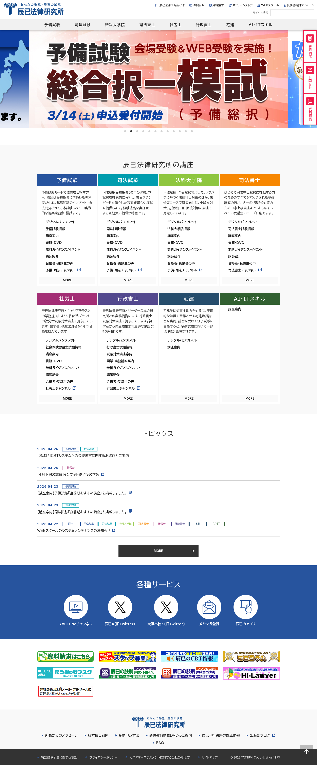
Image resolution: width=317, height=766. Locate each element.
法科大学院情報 (178, 228)
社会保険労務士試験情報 (63, 347)
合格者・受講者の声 (181, 263)
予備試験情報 (55, 228)
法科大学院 (115, 25)
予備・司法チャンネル (63, 270)
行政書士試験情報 (119, 347)
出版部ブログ (262, 736)
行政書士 (204, 25)
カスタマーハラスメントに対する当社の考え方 (160, 758)
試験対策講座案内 (119, 354)
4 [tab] (143, 131)
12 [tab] (192, 131)
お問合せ (198, 5)
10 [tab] (180, 131)
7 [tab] (162, 131)
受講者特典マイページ (300, 5)
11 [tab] (186, 131)
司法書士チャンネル (245, 270)
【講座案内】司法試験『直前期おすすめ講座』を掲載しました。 (84, 512)
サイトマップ (210, 758)
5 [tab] (149, 131)
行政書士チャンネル (123, 388)
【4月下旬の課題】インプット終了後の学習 (71, 474)
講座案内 (52, 235)
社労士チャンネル (61, 388)
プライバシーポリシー (103, 758)
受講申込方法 (128, 736)
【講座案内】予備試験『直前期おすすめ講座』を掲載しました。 (84, 493)
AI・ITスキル (261, 25)
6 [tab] (155, 131)
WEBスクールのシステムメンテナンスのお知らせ (76, 530)
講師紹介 (52, 256)
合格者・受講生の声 (59, 263)
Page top (306, 751)
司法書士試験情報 (241, 228)
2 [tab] (131, 131)
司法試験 (83, 25)
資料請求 (218, 5)
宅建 (230, 25)
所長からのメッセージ (61, 736)
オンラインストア (243, 5)
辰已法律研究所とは (172, 5)
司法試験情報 (116, 228)
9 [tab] (174, 131)
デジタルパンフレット (60, 222)
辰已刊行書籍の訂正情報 (221, 736)
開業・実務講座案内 (120, 361)
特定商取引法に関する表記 (59, 758)
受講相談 (310, 110)
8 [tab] (168, 131)
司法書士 (147, 25)
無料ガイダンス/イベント (63, 249)
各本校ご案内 (98, 736)
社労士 (176, 25)
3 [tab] (137, 131)
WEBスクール (270, 5)
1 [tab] (125, 131)
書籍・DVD (54, 242)
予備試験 (52, 25)
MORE (67, 280)
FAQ (160, 744)
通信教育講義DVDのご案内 (170, 736)
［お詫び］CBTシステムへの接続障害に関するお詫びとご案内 (83, 455)
